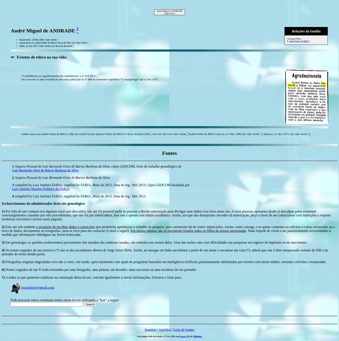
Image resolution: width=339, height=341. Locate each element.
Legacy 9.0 (185, 336)
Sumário (150, 329)
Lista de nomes (183, 329)
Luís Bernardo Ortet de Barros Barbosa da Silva (45, 170)
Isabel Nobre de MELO (299, 41)
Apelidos (164, 329)
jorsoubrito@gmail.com (32, 287)
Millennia (197, 336)
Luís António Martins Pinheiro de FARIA (41, 189)
